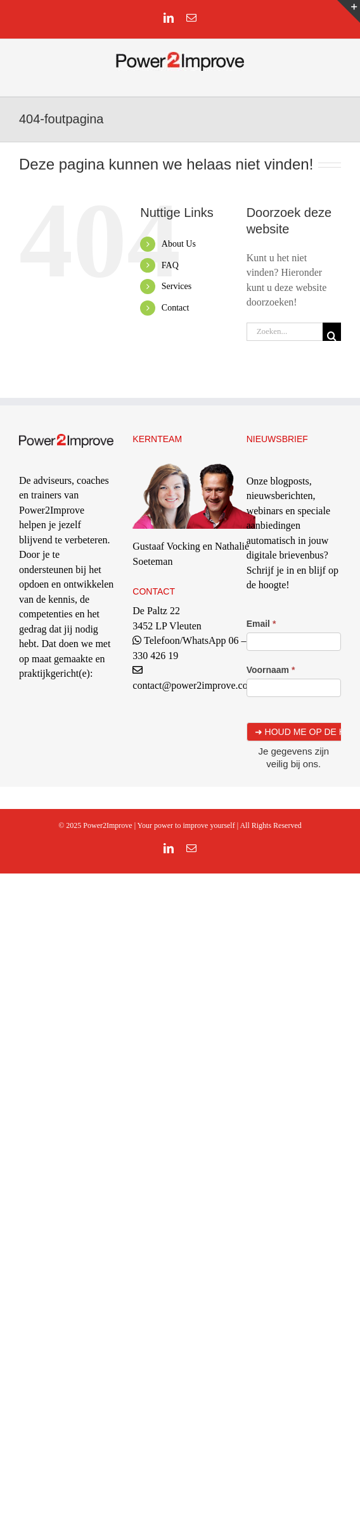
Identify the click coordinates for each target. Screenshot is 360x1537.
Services (176, 286)
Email (261, 624)
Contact (176, 307)
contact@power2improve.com (193, 685)
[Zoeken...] (285, 332)
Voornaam (271, 670)
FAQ (170, 265)
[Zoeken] (332, 332)
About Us (179, 244)
